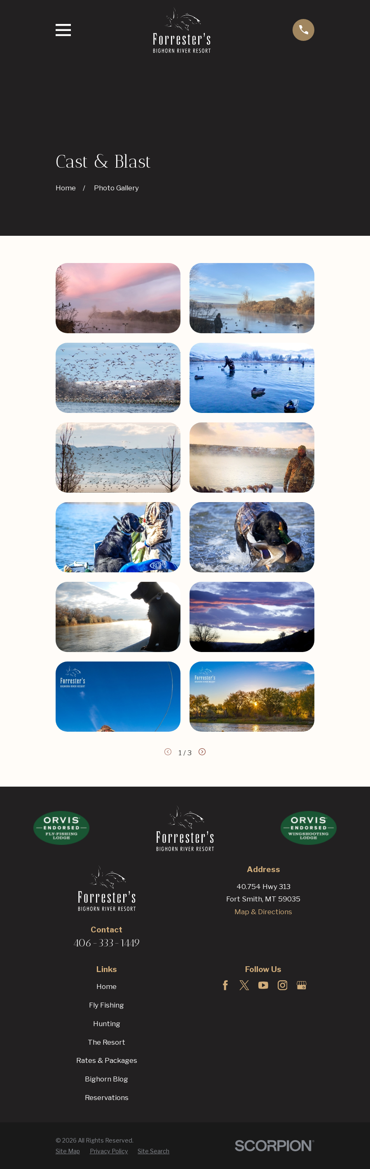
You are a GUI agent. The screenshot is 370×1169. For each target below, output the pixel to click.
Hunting (106, 1024)
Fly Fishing (106, 1005)
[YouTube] (263, 985)
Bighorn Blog (106, 1079)
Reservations (107, 1097)
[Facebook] (225, 985)
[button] (118, 298)
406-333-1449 (107, 943)
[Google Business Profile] (302, 985)
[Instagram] (283, 985)
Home (106, 986)
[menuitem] (68, 1151)
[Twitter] (244, 985)
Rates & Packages (106, 1060)
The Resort (106, 1042)
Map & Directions (263, 912)
